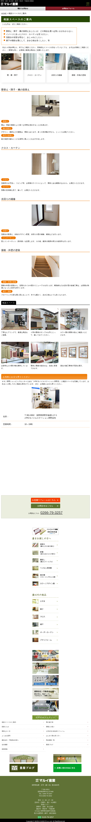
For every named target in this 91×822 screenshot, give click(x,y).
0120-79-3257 (48, 817)
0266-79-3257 (51, 512)
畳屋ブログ (49, 744)
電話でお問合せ (22, 8)
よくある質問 (6, 736)
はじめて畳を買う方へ (53, 736)
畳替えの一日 (6, 731)
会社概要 (4, 744)
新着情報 (4, 749)
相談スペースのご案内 (9, 722)
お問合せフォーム (68, 8)
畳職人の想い (50, 727)
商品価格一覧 (50, 740)
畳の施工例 (49, 722)
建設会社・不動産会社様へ (10, 740)
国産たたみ (5, 727)
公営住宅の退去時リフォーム (55, 731)
